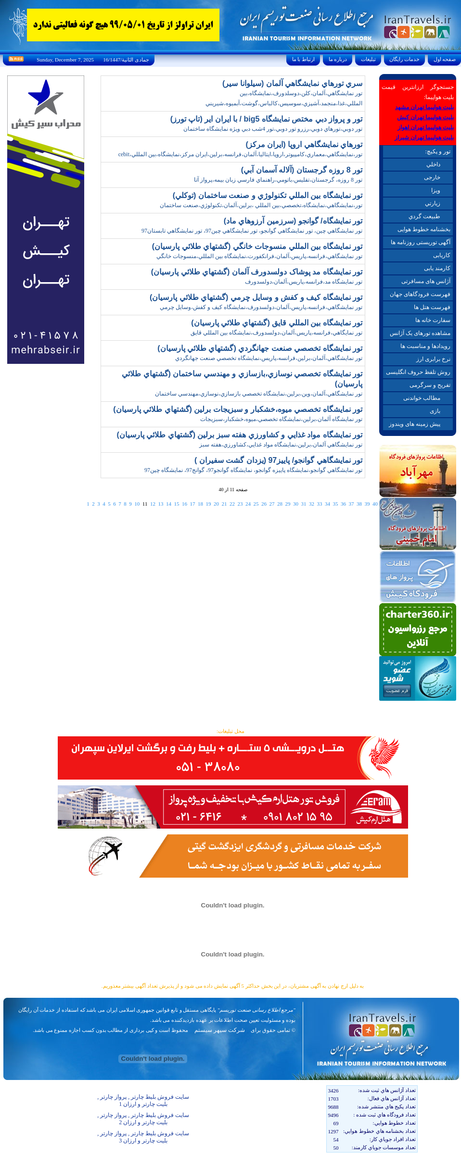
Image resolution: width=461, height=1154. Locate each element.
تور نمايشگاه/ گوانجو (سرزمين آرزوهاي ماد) (293, 221)
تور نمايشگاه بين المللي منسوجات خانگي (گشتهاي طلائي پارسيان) (257, 246)
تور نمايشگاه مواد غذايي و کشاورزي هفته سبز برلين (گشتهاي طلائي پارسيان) (239, 435)
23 (240, 504)
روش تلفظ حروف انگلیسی (418, 372)
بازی (435, 411)
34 (327, 504)
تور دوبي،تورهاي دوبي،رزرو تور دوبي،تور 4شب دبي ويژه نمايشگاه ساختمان (272, 128)
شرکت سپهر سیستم (219, 1030)
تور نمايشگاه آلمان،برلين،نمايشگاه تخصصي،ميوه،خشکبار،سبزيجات (281, 419)
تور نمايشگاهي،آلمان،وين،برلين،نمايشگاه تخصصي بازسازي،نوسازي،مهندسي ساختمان (258, 393)
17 (192, 504)
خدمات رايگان (404, 59)
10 (137, 504)
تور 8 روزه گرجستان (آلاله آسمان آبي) (301, 170)
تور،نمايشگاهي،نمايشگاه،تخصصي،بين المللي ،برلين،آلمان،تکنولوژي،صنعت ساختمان (261, 205)
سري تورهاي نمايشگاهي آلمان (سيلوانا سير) (292, 83)
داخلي (433, 164)
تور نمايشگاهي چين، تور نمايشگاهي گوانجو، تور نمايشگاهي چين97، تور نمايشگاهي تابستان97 (251, 230)
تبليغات (368, 59)
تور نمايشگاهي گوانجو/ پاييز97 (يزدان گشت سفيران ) (278, 460)
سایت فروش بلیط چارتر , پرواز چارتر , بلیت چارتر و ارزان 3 (143, 1137)
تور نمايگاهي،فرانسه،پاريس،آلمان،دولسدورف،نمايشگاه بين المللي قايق (276, 332)
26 (264, 504)
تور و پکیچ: (437, 151)
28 (279, 504)
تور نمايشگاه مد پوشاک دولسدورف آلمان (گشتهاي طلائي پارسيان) (256, 272)
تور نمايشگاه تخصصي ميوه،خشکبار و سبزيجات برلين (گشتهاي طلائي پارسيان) (237, 409)
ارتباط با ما (303, 59)
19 (208, 504)
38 (359, 504)
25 (255, 504)
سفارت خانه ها (432, 320)
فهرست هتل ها (432, 307)
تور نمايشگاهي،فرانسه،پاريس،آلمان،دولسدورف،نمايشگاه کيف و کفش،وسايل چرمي (261, 307)
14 (168, 504)
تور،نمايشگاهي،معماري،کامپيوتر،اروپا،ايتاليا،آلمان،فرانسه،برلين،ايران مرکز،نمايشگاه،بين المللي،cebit (240, 154)
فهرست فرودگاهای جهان (420, 294)
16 (184, 504)
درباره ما (337, 59)
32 (311, 504)
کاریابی (441, 255)
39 (367, 504)
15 (176, 504)
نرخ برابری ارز (433, 359)
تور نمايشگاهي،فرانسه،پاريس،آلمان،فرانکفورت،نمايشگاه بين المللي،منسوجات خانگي (259, 256)
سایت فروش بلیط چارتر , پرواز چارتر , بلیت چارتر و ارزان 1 (143, 1100)
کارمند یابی (437, 268)
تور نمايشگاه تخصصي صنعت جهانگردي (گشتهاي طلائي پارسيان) (259, 348)
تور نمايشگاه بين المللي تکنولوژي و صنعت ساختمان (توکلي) (267, 195)
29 (287, 504)
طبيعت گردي (424, 216)
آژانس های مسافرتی (425, 281)
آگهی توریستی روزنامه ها (420, 242)
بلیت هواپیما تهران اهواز (425, 127)
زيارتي (432, 203)
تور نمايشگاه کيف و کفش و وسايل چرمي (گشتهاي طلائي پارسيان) (256, 297)
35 (335, 504)
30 (295, 504)
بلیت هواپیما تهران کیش (425, 117)
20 (216, 504)
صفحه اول (444, 59)
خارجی (432, 177)
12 (152, 504)
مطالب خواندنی (421, 398)
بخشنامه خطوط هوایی (423, 229)
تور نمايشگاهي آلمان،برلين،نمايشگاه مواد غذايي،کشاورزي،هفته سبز (280, 444)
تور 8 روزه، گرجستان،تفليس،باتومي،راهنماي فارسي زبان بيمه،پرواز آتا (278, 179)
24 (248, 504)
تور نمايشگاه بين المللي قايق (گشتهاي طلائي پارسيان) (276, 323)
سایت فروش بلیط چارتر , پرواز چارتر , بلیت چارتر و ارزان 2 (143, 1119)
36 (343, 504)
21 (224, 504)
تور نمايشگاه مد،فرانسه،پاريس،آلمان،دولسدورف (303, 281)
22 (232, 504)
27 (271, 504)
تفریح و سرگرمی (430, 385)
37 (351, 504)
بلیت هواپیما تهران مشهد (424, 107)
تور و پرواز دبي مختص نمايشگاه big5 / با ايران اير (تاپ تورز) (266, 119)
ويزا (435, 190)
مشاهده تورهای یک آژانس (420, 333)
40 (375, 504)
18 (200, 504)
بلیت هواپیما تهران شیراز (424, 137)
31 (303, 504)
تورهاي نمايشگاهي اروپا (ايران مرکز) (304, 144)
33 (319, 504)
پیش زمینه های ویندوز (414, 424)
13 (160, 504)
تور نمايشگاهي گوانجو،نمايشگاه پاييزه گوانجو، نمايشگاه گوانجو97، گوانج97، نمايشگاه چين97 (253, 470)
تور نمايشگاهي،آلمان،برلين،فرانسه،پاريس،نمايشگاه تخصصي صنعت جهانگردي (268, 358)
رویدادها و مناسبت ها (425, 346)
